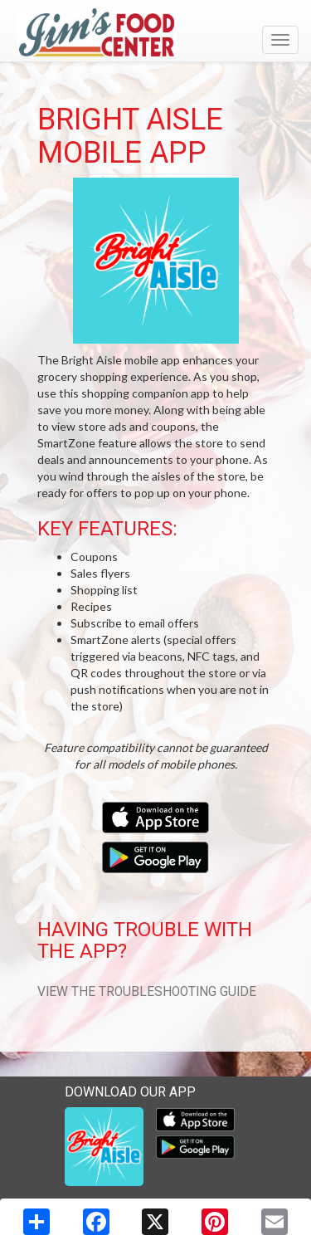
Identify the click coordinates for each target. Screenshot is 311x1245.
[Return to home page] (155, 32)
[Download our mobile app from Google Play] (155, 855)
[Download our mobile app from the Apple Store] (155, 815)
